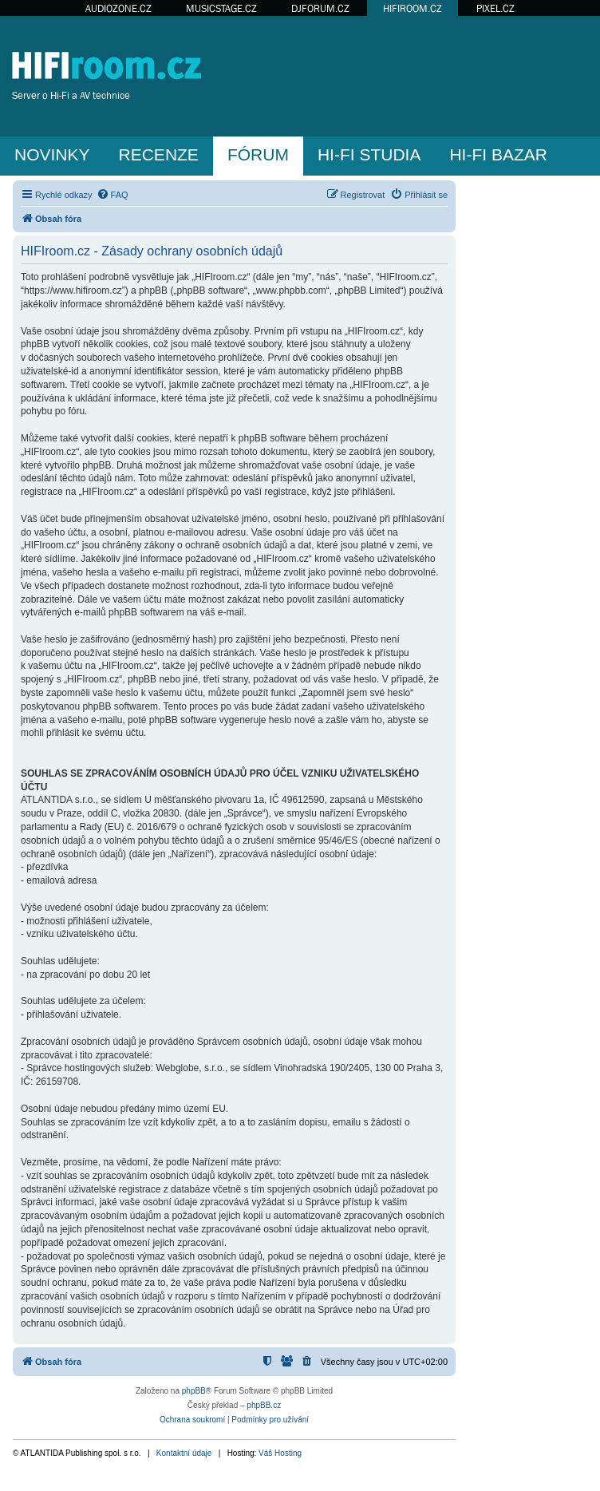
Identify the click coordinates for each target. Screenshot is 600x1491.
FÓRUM (258, 154)
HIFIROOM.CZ (412, 8)
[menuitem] (112, 194)
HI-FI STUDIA (369, 154)
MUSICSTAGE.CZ (221, 8)
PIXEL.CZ (495, 8)
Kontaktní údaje (184, 1453)
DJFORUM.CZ (320, 8)
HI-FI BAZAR (498, 154)
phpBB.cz (264, 1405)
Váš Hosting (280, 1453)
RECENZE (159, 154)
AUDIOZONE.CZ (118, 8)
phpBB (194, 1390)
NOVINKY (52, 154)
